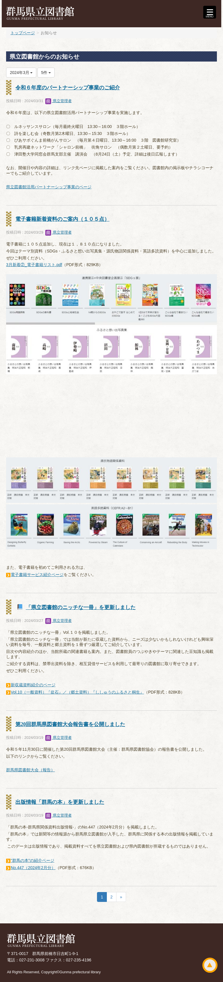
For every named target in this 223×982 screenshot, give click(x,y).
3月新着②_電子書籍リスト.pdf (34, 264)
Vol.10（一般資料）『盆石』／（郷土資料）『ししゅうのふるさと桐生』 (77, 692)
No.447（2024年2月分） (33, 867)
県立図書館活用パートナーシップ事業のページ (48, 187)
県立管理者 (58, 101)
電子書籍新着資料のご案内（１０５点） (62, 219)
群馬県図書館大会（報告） (30, 770)
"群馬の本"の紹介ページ (32, 860)
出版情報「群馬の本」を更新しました (59, 802)
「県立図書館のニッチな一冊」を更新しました (81, 607)
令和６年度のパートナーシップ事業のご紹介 (67, 88)
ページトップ (209, 965)
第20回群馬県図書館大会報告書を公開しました (70, 724)
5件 (46, 72)
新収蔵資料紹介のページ (33, 685)
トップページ (22, 32)
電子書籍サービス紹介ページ (37, 574)
